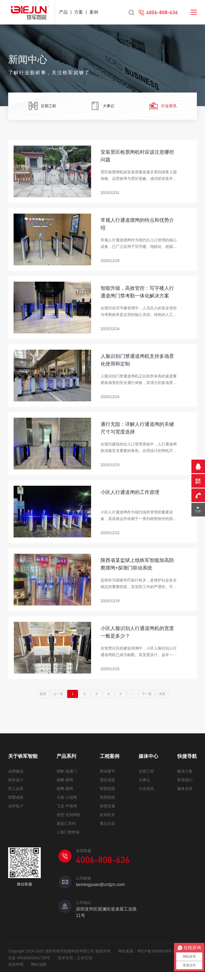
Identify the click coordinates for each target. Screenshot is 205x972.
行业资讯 (162, 106)
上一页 (58, 694)
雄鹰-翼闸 (65, 788)
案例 (93, 12)
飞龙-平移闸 (67, 806)
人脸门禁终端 (68, 832)
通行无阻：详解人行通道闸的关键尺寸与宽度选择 (137, 428)
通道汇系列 (66, 823)
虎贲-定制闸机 (69, 815)
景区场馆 (107, 780)
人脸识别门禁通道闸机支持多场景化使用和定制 (137, 360)
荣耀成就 (15, 797)
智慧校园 (107, 788)
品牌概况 (15, 771)
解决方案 (184, 771)
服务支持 (184, 788)
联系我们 (184, 780)
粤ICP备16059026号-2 (156, 951)
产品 (63, 12)
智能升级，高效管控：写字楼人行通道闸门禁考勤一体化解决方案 (137, 292)
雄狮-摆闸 (65, 780)
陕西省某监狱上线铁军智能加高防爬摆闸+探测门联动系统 (137, 564)
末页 (162, 694)
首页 (43, 694)
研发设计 (15, 780)
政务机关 (107, 815)
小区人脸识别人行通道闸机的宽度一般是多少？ (137, 632)
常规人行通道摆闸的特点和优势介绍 (137, 223)
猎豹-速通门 (67, 771)
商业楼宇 (107, 771)
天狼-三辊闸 (67, 797)
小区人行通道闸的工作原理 (130, 492)
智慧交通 (107, 806)
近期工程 (42, 106)
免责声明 (15, 964)
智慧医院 (107, 797)
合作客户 (15, 806)
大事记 (102, 106)
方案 (78, 12)
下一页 (147, 694)
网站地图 (38, 964)
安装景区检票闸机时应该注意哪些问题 (137, 155)
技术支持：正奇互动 (75, 958)
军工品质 (15, 788)
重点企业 (107, 823)
